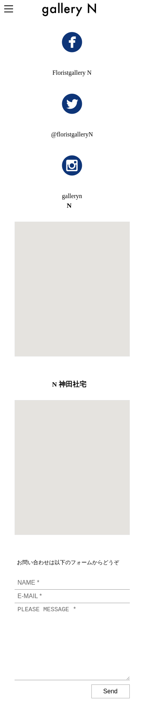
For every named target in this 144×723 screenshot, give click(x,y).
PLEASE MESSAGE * (72, 641)
